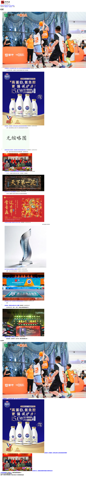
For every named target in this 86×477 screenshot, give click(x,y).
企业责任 (12, 5)
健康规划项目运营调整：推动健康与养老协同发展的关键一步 (16, 149)
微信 (10, 472)
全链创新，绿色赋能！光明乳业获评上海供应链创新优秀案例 (16, 125)
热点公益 (9, 5)
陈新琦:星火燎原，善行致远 (10, 336)
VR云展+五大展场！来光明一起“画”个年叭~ (13, 222)
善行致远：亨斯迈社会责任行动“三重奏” (12, 305)
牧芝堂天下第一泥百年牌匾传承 (10, 191)
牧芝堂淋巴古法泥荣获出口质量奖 (11, 269)
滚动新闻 (5, 5)
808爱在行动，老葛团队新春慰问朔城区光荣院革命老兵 (15, 171)
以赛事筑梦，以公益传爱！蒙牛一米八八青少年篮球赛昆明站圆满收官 (17, 68)
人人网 (12, 472)
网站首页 (2, 5)
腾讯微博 (15, 472)
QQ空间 (7, 472)
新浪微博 (4, 472)
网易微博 (18, 472)
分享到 (1, 472)
